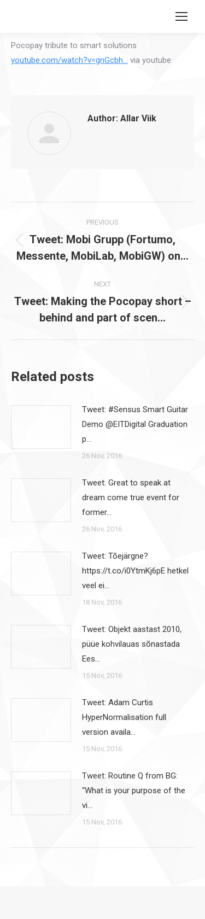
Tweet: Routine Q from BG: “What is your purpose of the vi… (133, 790)
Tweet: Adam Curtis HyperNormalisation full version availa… (124, 717)
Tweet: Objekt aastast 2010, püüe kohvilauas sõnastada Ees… (131, 644)
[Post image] (41, 427)
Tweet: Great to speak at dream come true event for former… (130, 497)
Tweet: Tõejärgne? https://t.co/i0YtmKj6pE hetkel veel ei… (135, 570)
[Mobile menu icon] (181, 16)
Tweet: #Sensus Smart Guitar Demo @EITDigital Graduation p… (135, 424)
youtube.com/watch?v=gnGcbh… (69, 60)
